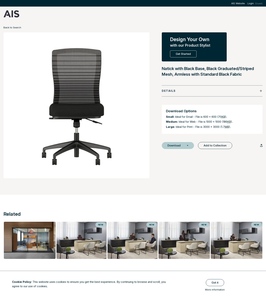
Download (174, 145)
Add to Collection (215, 145)
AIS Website (238, 3)
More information (215, 289)
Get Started (183, 54)
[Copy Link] (261, 145)
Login (251, 3)
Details (169, 91)
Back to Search (12, 27)
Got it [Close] (215, 282)
